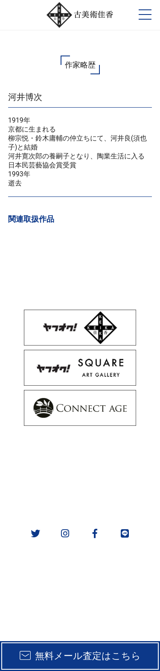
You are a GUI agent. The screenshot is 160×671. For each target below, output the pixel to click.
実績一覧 (39, 472)
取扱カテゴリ (119, 449)
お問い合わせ (119, 494)
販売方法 (39, 449)
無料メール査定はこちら (88, 655)
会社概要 (39, 494)
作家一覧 (120, 472)
